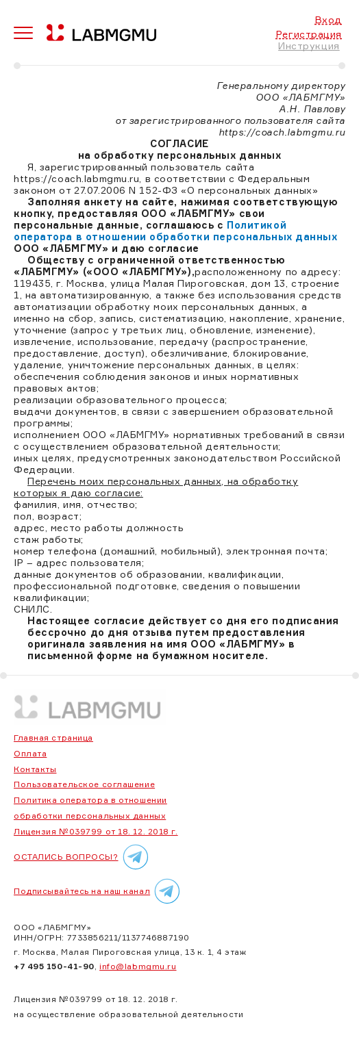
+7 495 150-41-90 (54, 966)
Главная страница (53, 737)
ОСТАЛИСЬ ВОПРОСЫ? (83, 857)
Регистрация (309, 34)
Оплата (30, 753)
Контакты (35, 769)
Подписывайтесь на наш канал (99, 891)
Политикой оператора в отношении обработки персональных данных (176, 230)
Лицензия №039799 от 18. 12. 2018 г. (96, 831)
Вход (328, 19)
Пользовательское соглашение (84, 784)
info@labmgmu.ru (137, 966)
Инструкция (309, 45)
